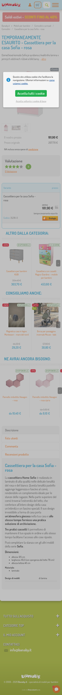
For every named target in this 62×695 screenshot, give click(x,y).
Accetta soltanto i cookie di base (31, 101)
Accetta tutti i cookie (31, 93)
